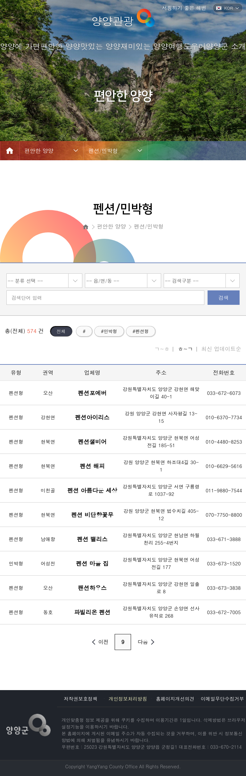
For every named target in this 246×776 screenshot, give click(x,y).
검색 (223, 297)
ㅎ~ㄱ (185, 349)
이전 (99, 642)
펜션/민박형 (103, 150)
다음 (147, 642)
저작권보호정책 (80, 698)
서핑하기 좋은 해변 (184, 8)
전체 (61, 331)
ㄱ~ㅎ (161, 349)
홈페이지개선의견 (175, 698)
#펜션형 (141, 331)
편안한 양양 (38, 150)
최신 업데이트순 (221, 349)
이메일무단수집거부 (222, 698)
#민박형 (109, 331)
